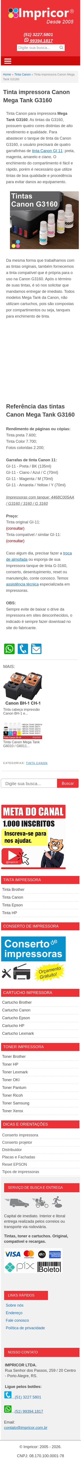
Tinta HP (9, 913)
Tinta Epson (12, 905)
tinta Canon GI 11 (47, 151)
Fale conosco (17, 1320)
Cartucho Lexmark (18, 1033)
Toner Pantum (14, 1087)
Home (7, 74)
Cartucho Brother (17, 1002)
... (23, 1411)
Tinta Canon (22, 74)
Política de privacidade (25, 1328)
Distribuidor (12, 1150)
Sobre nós (15, 1305)
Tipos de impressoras (20, 1172)
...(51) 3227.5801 (22, 1397)
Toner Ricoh (12, 1095)
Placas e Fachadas (18, 1157)
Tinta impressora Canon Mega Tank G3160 (36, 96)
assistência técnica (22, 584)
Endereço (14, 1313)
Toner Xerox (12, 1111)
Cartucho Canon (16, 1010)
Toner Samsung (15, 1103)
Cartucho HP (13, 1026)
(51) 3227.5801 (38, 34)
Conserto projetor (17, 1142)
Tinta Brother (13, 889)
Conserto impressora (20, 1135)
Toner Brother (14, 1056)
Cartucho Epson (16, 1018)
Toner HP (10, 1064)
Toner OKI (11, 1080)
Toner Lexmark (15, 1072)
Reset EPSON (14, 1164)
